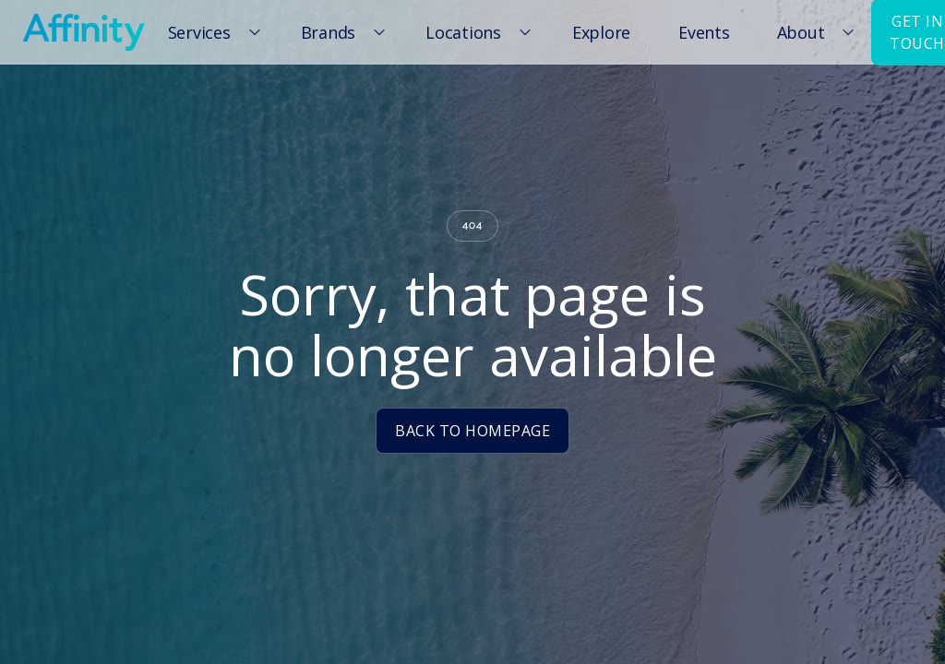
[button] (211, 32)
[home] (83, 32)
